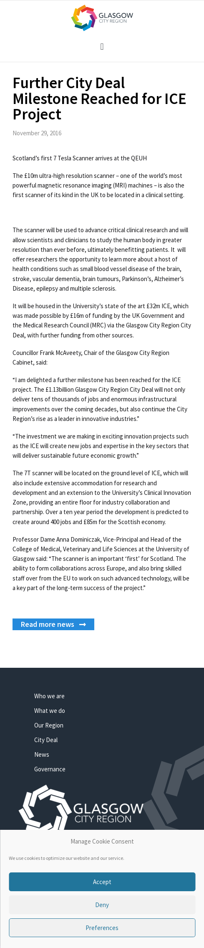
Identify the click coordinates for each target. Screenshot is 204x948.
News (41, 754)
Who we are (49, 696)
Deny (102, 905)
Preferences (102, 928)
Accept (102, 882)
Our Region (48, 725)
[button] (102, 46)
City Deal (46, 740)
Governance (49, 769)
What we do (49, 711)
